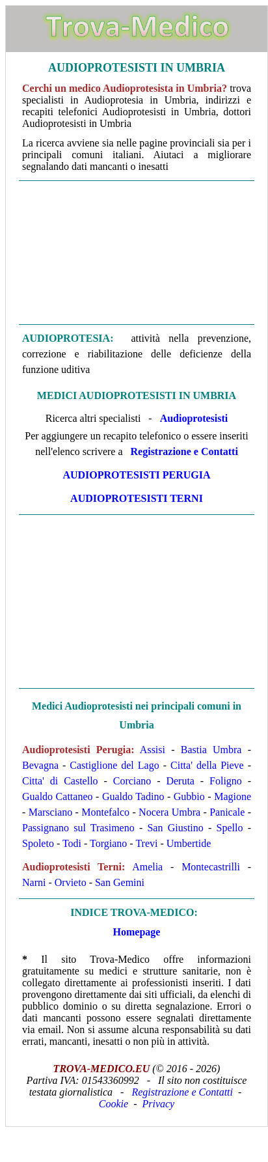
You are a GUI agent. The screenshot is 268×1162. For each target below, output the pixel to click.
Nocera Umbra (169, 812)
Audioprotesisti (194, 418)
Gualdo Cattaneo (57, 796)
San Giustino (175, 827)
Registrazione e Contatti (184, 451)
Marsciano (51, 812)
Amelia (147, 866)
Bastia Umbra (211, 749)
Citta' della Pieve (207, 765)
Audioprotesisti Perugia (136, 474)
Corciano (132, 780)
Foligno (225, 780)
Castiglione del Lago (114, 765)
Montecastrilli (210, 866)
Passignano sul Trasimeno (78, 827)
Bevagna (40, 765)
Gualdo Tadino (133, 796)
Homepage (137, 931)
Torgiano (108, 843)
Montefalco (105, 812)
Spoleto (38, 843)
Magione (232, 796)
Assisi (152, 749)
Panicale (227, 812)
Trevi (146, 843)
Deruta (180, 780)
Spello (230, 827)
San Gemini (119, 882)
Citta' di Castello (60, 780)
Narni (34, 882)
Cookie (113, 1103)
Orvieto (71, 882)
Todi (71, 843)
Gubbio (189, 796)
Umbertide (189, 843)
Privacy (158, 1103)
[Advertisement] (137, 251)
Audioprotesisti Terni (136, 498)
